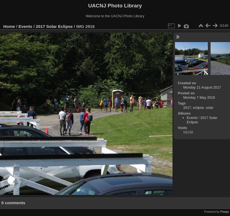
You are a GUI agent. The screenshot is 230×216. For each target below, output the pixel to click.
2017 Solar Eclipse (54, 26)
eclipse (198, 108)
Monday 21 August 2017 (202, 87)
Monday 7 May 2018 (199, 97)
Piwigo (224, 211)
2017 (187, 108)
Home (9, 26)
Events (25, 26)
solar (210, 108)
